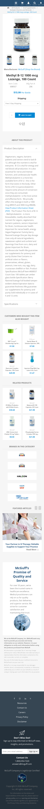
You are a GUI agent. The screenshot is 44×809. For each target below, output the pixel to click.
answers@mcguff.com (22, 764)
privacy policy (10, 798)
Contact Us (22, 707)
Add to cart (25, 115)
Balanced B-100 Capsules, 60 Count (32, 406)
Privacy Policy (22, 717)
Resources (22, 703)
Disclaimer (22, 721)
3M (12, 339)
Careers (22, 712)
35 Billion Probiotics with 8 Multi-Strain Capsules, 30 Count (12, 406)
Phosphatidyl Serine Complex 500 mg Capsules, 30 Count (32, 433)
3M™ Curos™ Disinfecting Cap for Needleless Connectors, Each (12, 342)
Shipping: (22, 98)
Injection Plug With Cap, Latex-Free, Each (32, 369)
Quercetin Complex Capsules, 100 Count (12, 369)
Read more (31, 549)
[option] (9, 60)
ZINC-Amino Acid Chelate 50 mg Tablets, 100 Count (11, 433)
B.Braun (32, 339)
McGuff (12, 366)
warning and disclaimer (30, 798)
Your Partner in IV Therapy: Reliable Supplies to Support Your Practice (22, 545)
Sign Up (33, 751)
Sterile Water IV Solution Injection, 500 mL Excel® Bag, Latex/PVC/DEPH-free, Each (32, 342)
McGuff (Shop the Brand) (29, 69)
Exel (32, 366)
